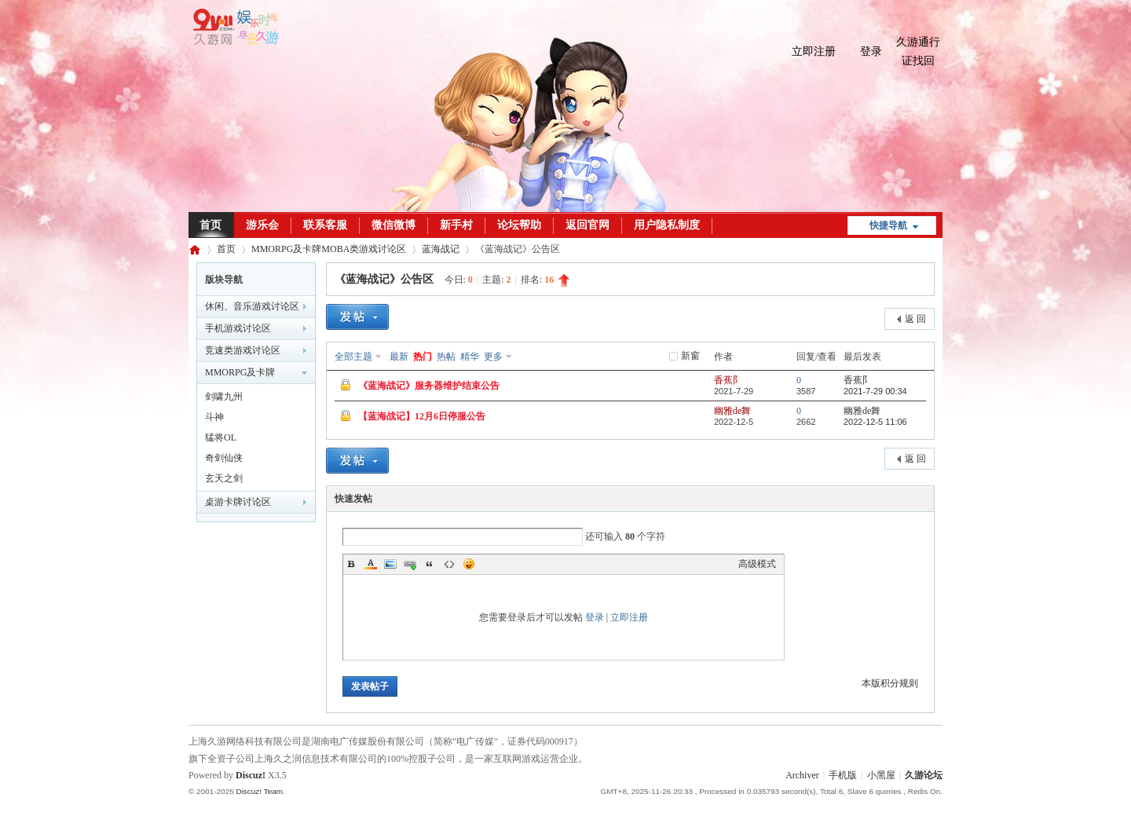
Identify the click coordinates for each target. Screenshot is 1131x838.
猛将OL (220, 437)
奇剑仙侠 (224, 457)
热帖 (446, 356)
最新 (399, 356)
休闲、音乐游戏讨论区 (252, 306)
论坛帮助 (519, 225)
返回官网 (587, 225)
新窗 (690, 355)
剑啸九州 (224, 396)
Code (449, 564)
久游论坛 (194, 249)
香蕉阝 (728, 380)
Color (371, 564)
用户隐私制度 (667, 225)
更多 (493, 356)
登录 (871, 51)
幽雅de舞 (732, 410)
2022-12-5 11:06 (875, 421)
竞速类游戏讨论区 (242, 350)
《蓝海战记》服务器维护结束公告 (429, 385)
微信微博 (393, 225)
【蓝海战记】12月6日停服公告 (421, 416)
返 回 (915, 318)
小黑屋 (881, 775)
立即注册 (814, 51)
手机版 (843, 775)
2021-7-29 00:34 (875, 391)
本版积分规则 (890, 683)
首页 (210, 225)
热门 (422, 356)
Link (410, 564)
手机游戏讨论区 (238, 328)
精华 (469, 356)
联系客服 (325, 225)
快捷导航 (888, 225)
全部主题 (353, 356)
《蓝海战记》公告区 (384, 279)
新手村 (456, 225)
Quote (429, 564)
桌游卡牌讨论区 (238, 501)
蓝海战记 (440, 248)
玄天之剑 (224, 478)
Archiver (802, 775)
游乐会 (262, 225)
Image (390, 564)
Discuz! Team (259, 791)
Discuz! (250, 775)
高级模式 (757, 563)
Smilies (469, 564)
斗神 (214, 417)
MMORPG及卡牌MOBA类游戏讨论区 (328, 248)
